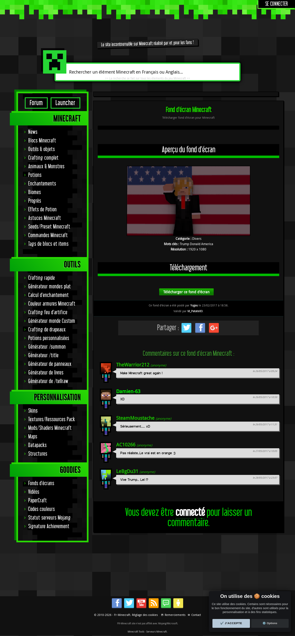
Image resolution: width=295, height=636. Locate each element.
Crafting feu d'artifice (47, 312)
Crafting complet (43, 158)
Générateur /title (43, 355)
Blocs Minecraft (42, 141)
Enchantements (42, 184)
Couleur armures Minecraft (51, 304)
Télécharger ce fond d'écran (186, 291)
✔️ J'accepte (231, 623)
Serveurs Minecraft (156, 631)
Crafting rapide (41, 278)
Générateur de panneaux (49, 364)
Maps (32, 437)
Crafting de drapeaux (47, 330)
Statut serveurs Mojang (49, 518)
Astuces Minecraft (44, 218)
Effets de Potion (42, 210)
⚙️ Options (269, 623)
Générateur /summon (47, 347)
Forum (36, 103)
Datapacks (37, 445)
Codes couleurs (41, 509)
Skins (33, 411)
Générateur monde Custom (51, 321)
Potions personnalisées (48, 338)
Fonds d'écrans (41, 483)
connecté (190, 512)
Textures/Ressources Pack (51, 419)
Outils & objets (41, 149)
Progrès (34, 201)
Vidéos (33, 492)
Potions (35, 175)
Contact (196, 615)
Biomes (34, 192)
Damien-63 (128, 391)
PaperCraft (37, 501)
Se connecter (276, 4)
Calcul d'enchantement (48, 295)
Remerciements (175, 615)
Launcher (65, 103)
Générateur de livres (46, 373)
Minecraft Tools (136, 631)
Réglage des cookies (145, 615)
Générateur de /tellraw (48, 381)
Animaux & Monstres (46, 167)
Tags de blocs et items (48, 244)
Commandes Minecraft (48, 235)
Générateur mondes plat (49, 287)
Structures (37, 454)
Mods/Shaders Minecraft (50, 428)
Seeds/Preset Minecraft (49, 227)
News (32, 132)
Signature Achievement (48, 526)
